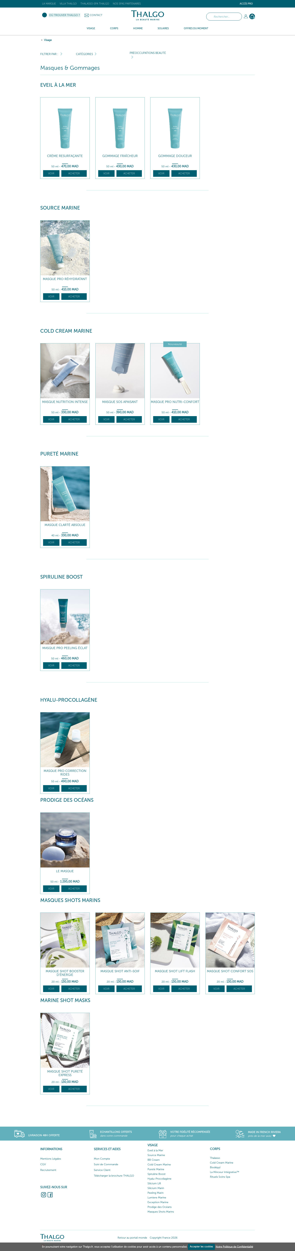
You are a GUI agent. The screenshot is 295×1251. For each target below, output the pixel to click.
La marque (49, 3)
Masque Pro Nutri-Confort (175, 402)
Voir (51, 173)
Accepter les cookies (201, 1246)
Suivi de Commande (106, 1164)
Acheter (74, 173)
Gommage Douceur (175, 156)
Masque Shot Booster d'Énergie (65, 972)
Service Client (102, 1170)
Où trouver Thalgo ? (64, 15)
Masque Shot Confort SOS (230, 971)
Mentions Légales (50, 1158)
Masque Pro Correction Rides (65, 772)
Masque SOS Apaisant (120, 402)
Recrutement (48, 1170)
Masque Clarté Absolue (65, 525)
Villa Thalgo (68, 3)
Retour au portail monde (132, 1237)
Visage (48, 40)
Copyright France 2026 (163, 1237)
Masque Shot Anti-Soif (120, 971)
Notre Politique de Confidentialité (234, 1246)
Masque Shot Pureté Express (65, 1073)
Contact (96, 15)
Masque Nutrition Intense (65, 402)
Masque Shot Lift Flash (175, 971)
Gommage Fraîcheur (120, 156)
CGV (43, 1164)
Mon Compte (102, 1158)
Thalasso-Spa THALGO (95, 3)
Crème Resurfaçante (65, 156)
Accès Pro (246, 3)
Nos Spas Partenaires (127, 3)
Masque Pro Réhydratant (65, 279)
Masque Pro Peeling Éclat (64, 648)
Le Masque (65, 871)
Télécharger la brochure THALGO (114, 1175)
